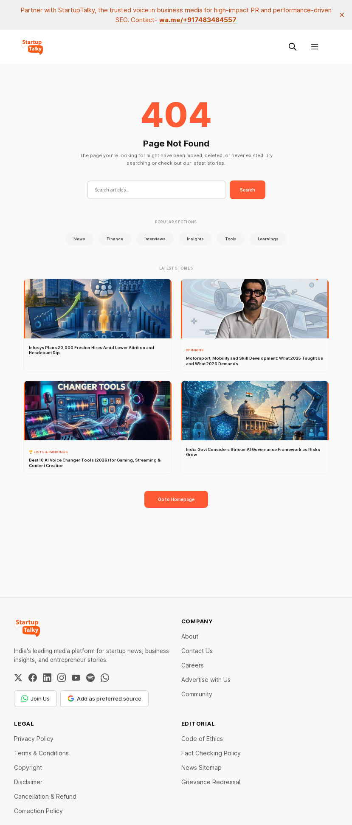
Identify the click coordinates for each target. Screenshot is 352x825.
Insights (195, 239)
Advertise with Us (206, 679)
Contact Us (197, 650)
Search (247, 189)
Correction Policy (38, 810)
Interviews (155, 239)
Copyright (28, 767)
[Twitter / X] (18, 677)
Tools (231, 239)
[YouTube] (76, 677)
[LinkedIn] (47, 677)
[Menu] (314, 46)
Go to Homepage (176, 499)
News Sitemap (201, 767)
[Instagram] (61, 677)
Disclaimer (28, 782)
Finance (115, 239)
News (79, 239)
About (189, 636)
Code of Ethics (202, 738)
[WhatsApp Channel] (105, 677)
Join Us (35, 698)
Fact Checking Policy (211, 753)
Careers (192, 665)
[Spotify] (90, 677)
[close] (342, 15)
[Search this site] (292, 46)
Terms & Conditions (41, 753)
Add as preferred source (104, 698)
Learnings (268, 239)
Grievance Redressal (210, 782)
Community (196, 694)
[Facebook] (32, 677)
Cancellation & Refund (45, 796)
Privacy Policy (34, 738)
